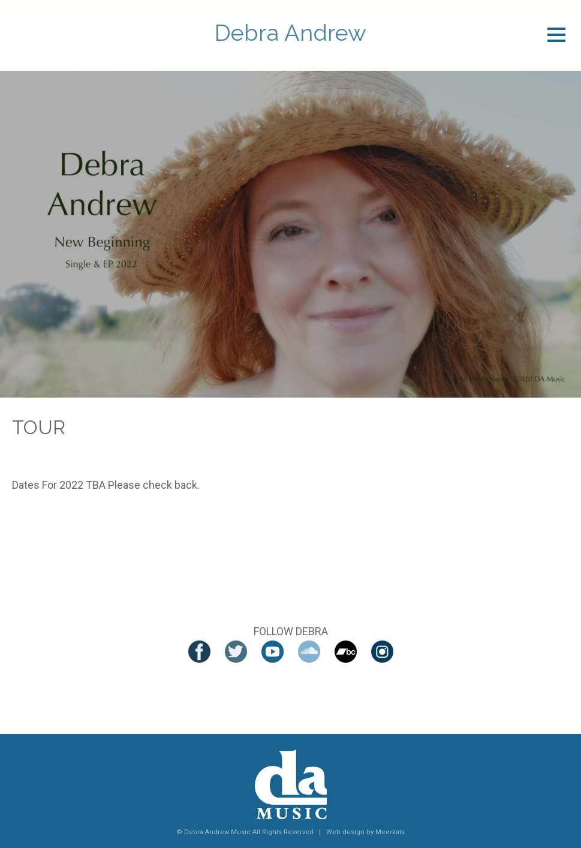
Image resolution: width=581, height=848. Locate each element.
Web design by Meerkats (365, 832)
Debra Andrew (290, 33)
